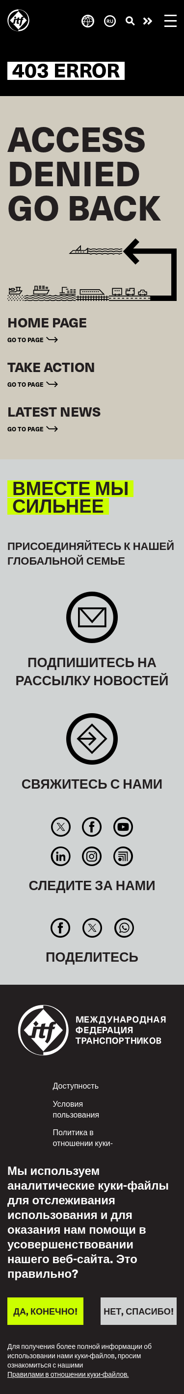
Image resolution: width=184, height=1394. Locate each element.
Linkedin (60, 856)
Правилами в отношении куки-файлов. (68, 1374)
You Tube (122, 827)
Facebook (92, 827)
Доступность (76, 1085)
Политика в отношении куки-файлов (83, 1142)
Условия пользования (76, 1108)
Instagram (92, 856)
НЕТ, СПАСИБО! (138, 1311)
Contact (92, 743)
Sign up (92, 622)
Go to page (25, 339)
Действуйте (147, 21)
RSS (122, 856)
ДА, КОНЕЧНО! (45, 1311)
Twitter (60, 827)
